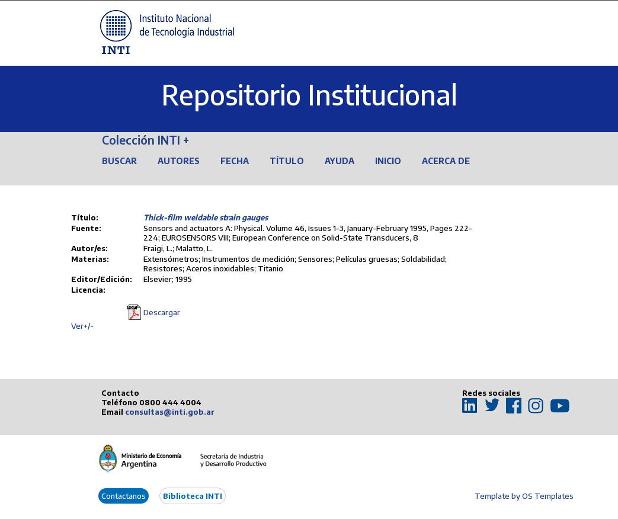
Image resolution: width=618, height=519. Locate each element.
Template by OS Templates (524, 496)
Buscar (119, 161)
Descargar (161, 312)
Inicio (388, 161)
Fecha (234, 161)
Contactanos (123, 496)
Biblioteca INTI (192, 496)
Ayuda (339, 161)
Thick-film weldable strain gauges (205, 217)
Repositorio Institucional (309, 94)
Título (287, 161)
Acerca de (446, 161)
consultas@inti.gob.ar (169, 412)
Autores (179, 161)
